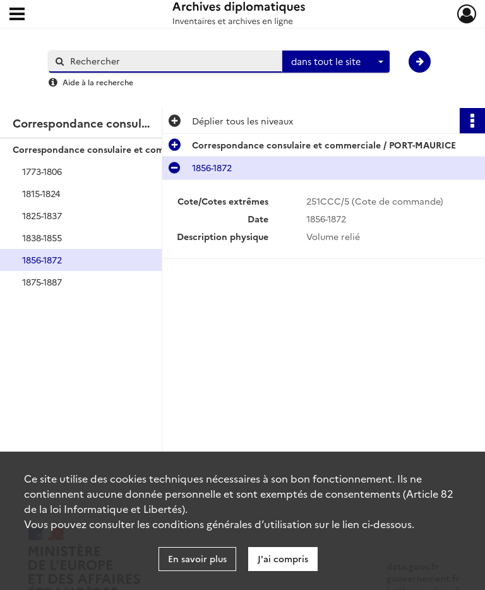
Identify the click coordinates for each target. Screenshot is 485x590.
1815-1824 (41, 193)
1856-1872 (42, 259)
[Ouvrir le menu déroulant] (17, 15)
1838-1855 (42, 237)
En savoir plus (197, 558)
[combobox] (336, 62)
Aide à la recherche (98, 81)
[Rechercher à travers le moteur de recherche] (171, 61)
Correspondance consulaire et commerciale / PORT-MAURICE (139, 149)
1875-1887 (42, 281)
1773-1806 (42, 171)
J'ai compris (283, 558)
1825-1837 (42, 215)
